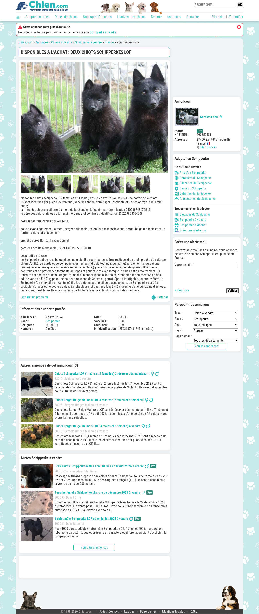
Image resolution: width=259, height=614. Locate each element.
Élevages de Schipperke (193, 214)
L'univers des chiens (131, 17)
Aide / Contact (109, 611)
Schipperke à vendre (103, 32)
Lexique (129, 611)
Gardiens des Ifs (198, 117)
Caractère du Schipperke (193, 178)
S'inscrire (218, 17)
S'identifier (235, 17)
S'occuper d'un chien (97, 17)
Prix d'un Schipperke (190, 173)
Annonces (174, 17)
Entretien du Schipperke (193, 193)
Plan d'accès (208, 147)
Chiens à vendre (61, 42)
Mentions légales (173, 611)
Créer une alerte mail (191, 230)
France (109, 42)
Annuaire (192, 17)
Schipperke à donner (190, 225)
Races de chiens (66, 17)
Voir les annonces (206, 346)
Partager (160, 297)
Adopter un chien (37, 17)
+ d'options (182, 290)
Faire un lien (148, 611)
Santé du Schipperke (190, 188)
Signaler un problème (35, 297)
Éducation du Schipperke (193, 183)
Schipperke (53, 321)
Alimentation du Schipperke (195, 199)
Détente (156, 17)
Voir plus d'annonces (94, 547)
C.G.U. (194, 611)
